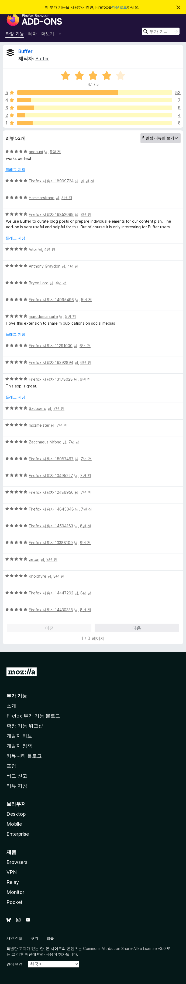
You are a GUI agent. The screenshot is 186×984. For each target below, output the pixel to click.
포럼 (11, 766)
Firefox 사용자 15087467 (51, 458)
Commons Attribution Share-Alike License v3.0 (124, 948)
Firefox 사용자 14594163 (51, 526)
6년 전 (85, 345)
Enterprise (17, 834)
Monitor (15, 892)
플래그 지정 (15, 169)
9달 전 (55, 151)
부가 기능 (16, 696)
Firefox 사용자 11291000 (51, 345)
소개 (11, 706)
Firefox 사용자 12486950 (51, 492)
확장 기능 (14, 33)
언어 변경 (14, 964)
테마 (32, 33)
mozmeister (39, 425)
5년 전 (86, 299)
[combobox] (161, 31)
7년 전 (58, 408)
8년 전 (85, 526)
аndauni (36, 151)
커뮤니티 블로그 (24, 756)
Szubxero (37, 408)
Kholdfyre (37, 576)
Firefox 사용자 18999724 (51, 181)
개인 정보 (14, 938)
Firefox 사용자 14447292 (51, 593)
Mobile (14, 824)
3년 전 (66, 197)
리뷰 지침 (16, 786)
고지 (22, 948)
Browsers (16, 862)
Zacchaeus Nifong (45, 442)
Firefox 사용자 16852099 (51, 214)
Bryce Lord (39, 283)
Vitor (33, 249)
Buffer (25, 51)
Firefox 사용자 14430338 (51, 609)
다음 (136, 628)
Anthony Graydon (44, 266)
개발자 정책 (19, 746)
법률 (50, 938)
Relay (12, 882)
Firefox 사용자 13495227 (51, 475)
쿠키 (34, 938)
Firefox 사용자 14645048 (51, 509)
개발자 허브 (19, 736)
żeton (34, 559)
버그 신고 (16, 776)
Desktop (16, 814)
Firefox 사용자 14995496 (51, 299)
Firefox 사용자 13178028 (51, 379)
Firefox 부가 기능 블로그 (33, 716)
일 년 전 (87, 181)
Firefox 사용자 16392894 (51, 362)
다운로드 (119, 7)
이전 (49, 628)
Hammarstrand (41, 197)
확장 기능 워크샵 (24, 726)
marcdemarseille (43, 316)
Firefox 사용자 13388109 (51, 542)
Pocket (14, 902)
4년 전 (49, 249)
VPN (11, 872)
